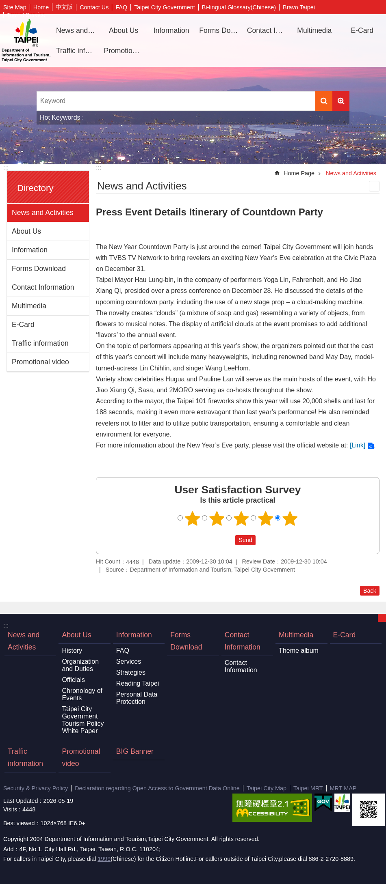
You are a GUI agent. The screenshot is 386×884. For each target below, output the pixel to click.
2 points (217, 518)
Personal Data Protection (136, 698)
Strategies (130, 672)
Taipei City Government (164, 7)
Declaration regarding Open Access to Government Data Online (157, 788)
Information (30, 250)
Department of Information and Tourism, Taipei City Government (26, 40)
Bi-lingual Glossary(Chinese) (239, 7)
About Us (26, 231)
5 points (290, 518)
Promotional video (124, 51)
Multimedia (29, 306)
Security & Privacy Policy (35, 788)
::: (6, 167)
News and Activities (77, 30)
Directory (35, 188)
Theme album (299, 650)
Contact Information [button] (267, 30)
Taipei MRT (308, 788)
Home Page (299, 173)
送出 (227, 540)
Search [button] (323, 101)
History (72, 650)
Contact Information (43, 287)
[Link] (357, 445)
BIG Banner (135, 751)
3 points (241, 518)
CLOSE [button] (382, 618)
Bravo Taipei (299, 7)
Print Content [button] (374, 186)
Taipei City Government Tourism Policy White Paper (83, 719)
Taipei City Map (266, 788)
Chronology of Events (82, 694)
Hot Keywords (60, 117)
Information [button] (171, 30)
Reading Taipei (137, 683)
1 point (192, 518)
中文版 (64, 7)
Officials (73, 679)
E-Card (362, 30)
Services (128, 661)
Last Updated (20, 801)
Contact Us (94, 7)
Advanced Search (340, 101)
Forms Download (220, 30)
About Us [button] (123, 30)
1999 (104, 859)
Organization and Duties (80, 665)
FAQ (121, 7)
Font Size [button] (380, 7)
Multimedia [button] (314, 30)
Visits (10, 809)
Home (41, 7)
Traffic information (77, 51)
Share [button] (368, 7)
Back (369, 590)
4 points (265, 518)
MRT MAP (343, 788)
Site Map (14, 7)
